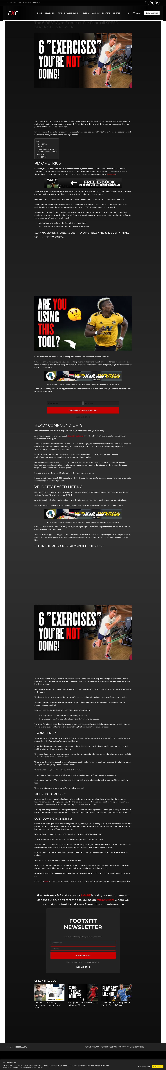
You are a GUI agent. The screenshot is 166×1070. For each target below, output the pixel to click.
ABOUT (88, 1047)
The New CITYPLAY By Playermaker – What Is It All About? (47, 1005)
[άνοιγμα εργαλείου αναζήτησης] (129, 13)
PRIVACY (95, 1047)
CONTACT (122, 1047)
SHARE (86, 895)
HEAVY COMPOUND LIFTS (46, 149)
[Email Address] (64, 403)
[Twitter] (152, 3)
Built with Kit (83, 417)
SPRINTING (41, 154)
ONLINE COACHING (135, 1047)
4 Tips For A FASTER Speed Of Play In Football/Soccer (115, 1004)
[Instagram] (157, 3)
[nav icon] (136, 13)
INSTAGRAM (106, 899)
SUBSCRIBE (152, 13)
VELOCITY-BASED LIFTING (47, 152)
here (46, 881)
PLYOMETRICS (42, 144)
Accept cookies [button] (157, 1066)
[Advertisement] (83, 104)
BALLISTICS (41, 147)
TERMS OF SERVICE (109, 1047)
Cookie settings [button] (144, 1066)
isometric (111, 174)
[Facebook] (147, 3)
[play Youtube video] (83, 323)
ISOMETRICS (41, 157)
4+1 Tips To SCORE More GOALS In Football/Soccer (83, 1004)
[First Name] (101, 403)
